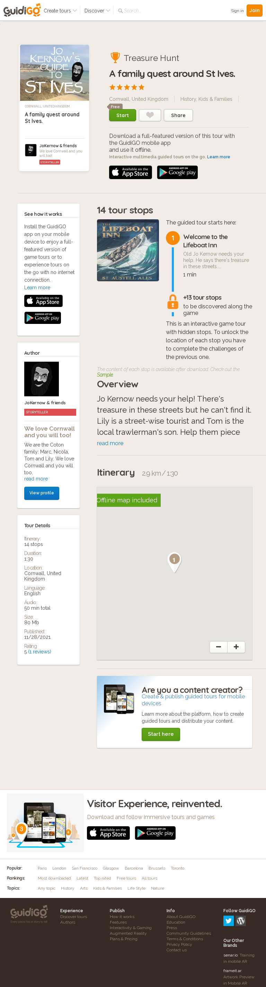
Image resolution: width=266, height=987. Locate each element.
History (188, 99)
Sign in (237, 10)
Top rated (102, 878)
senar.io (230, 925)
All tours (149, 878)
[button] (174, 562)
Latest (82, 878)
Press (172, 927)
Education (176, 922)
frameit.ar (232, 940)
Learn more (218, 157)
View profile (41, 354)
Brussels (157, 868)
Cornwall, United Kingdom (47, 106)
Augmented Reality (128, 933)
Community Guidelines (189, 933)
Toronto (177, 868)
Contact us (177, 950)
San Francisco (84, 868)
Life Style (136, 888)
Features (118, 922)
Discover (97, 11)
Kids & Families (215, 99)
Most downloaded (54, 878)
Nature (157, 888)
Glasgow (111, 868)
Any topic (46, 888)
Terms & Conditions (185, 938)
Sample (105, 375)
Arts (84, 888)
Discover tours (73, 916)
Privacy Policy (179, 944)
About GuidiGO (181, 916)
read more (36, 340)
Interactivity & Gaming (131, 927)
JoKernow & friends (58, 145)
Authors (67, 922)
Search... (132, 11)
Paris (42, 868)
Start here (161, 734)
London (59, 868)
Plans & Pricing (124, 938)
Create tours (60, 11)
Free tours (126, 878)
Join (254, 10)
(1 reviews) (39, 512)
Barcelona (134, 868)
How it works (122, 916)
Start (122, 115)
